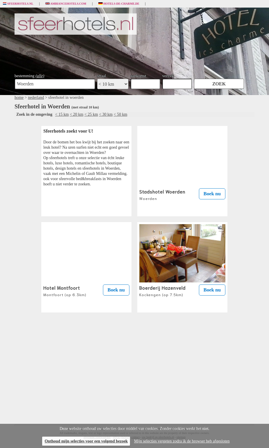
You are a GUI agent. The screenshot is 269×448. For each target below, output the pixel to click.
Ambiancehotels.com (65, 3)
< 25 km (91, 114)
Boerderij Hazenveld (162, 290)
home (19, 97)
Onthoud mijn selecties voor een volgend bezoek (86, 441)
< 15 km (62, 114)
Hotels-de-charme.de (119, 3)
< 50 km (120, 114)
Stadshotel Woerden (162, 194)
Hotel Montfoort (64, 290)
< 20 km (76, 114)
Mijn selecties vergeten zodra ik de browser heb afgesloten (182, 441)
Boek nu (212, 193)
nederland (36, 97)
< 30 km (106, 114)
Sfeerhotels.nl (18, 3)
